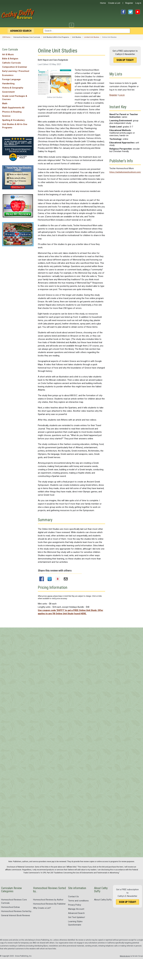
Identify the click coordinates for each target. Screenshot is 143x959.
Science (6, 116)
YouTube (138, 12)
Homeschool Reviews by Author (48, 899)
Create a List (114, 3)
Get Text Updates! (76, 917)
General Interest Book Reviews (15, 915)
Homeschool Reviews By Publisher (49, 904)
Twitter (130, 12)
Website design (125, 956)
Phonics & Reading (12, 112)
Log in (138, 3)
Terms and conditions (78, 900)
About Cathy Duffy (103, 899)
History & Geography (12, 87)
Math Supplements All (13, 107)
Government (8, 92)
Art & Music (8, 54)
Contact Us (73, 896)
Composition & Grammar (14, 67)
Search (20, 30)
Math (4, 103)
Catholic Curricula (11, 62)
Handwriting (8, 83)
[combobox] (86, 30)
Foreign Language (11, 79)
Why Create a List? (42, 908)
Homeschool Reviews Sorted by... (16, 911)
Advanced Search (76, 913)
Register (129, 3)
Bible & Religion (10, 58)
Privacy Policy (74, 905)
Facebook (123, 12)
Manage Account (76, 909)
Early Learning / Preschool (15, 71)
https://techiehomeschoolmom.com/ (125, 172)
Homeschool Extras (10, 907)
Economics (7, 75)
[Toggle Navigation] (71, 25)
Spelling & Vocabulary (13, 120)
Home (103, 3)
